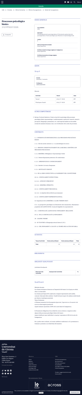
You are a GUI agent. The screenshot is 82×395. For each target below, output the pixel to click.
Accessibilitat (58, 364)
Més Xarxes (4, 376)
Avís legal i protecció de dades (62, 366)
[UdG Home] (2, 2)
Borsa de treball (32, 366)
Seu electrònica (59, 361)
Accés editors (58, 374)
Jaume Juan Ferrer (40, 84)
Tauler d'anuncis (33, 364)
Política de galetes (59, 368)
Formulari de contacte (7, 365)
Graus (30, 359)
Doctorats (31, 363)
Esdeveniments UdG (33, 369)
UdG (3, 10)
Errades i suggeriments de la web (63, 372)
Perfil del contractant (60, 363)
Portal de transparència (60, 359)
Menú (79, 2)
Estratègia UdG (32, 368)
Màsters (31, 361)
